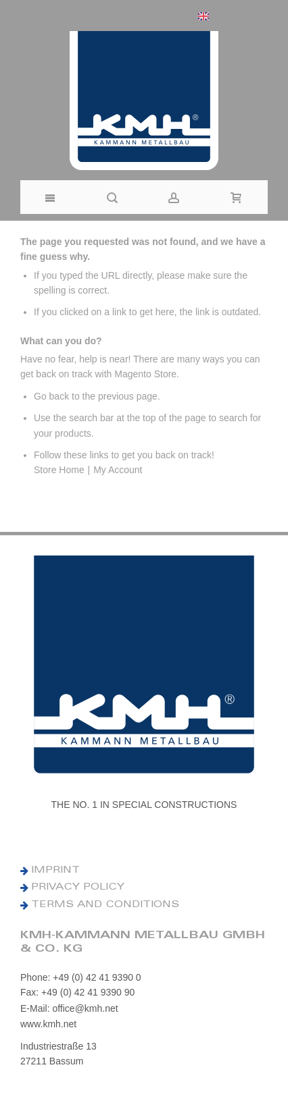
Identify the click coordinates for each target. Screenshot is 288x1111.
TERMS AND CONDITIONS (105, 905)
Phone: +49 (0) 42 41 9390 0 (80, 977)
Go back (51, 396)
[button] (229, 15)
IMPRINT (55, 870)
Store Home (59, 469)
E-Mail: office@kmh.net (69, 1008)
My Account (117, 469)
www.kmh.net (48, 1024)
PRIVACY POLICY (77, 887)
